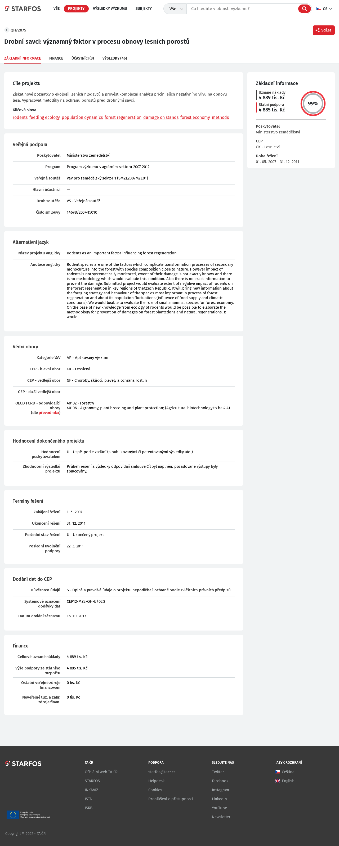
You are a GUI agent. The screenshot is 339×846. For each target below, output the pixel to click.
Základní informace (22, 58)
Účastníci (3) (83, 58)
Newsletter (221, 816)
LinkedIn (219, 798)
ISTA (88, 798)
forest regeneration (123, 117)
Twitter (218, 772)
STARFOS (92, 780)
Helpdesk (156, 780)
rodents (20, 117)
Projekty (76, 8)
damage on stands (161, 117)
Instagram (220, 790)
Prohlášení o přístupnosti (170, 798)
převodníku (49, 412)
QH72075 (18, 30)
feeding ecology (44, 117)
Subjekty (144, 8)
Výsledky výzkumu (110, 8)
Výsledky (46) (114, 58)
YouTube (219, 808)
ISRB (88, 808)
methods (220, 117)
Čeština (288, 772)
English (288, 780)
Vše (56, 8)
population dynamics (82, 117)
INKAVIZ (91, 790)
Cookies (155, 790)
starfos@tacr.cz (161, 772)
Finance (56, 58)
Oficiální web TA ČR (101, 772)
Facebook (220, 780)
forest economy (195, 117)
